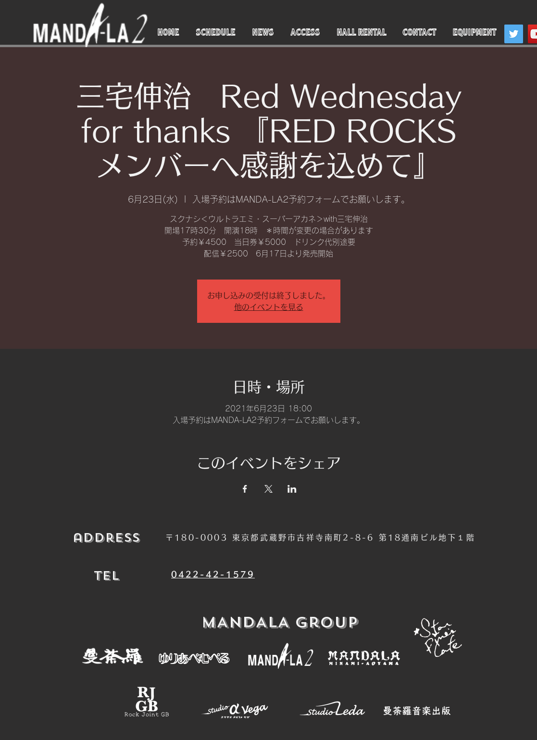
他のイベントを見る (268, 307)
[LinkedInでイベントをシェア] (292, 489)
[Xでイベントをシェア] (268, 489)
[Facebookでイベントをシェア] (245, 489)
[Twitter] (513, 34)
